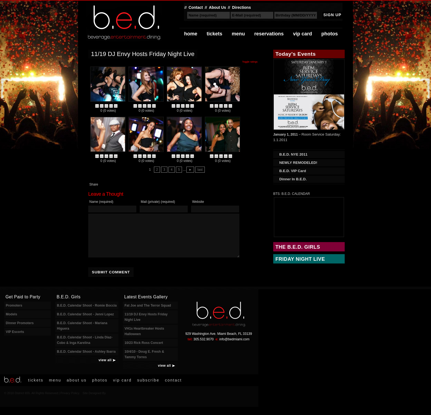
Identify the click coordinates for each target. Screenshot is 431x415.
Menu (238, 34)
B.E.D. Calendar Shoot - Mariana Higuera (82, 334)
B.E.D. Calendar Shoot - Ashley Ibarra (86, 360)
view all (105, 368)
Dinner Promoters (20, 331)
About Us (217, 7)
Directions (241, 7)
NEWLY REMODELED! (298, 163)
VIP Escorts (15, 340)
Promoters (14, 314)
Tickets (214, 34)
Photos (329, 34)
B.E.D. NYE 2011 (293, 154)
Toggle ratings (250, 61)
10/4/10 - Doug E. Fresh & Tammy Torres (144, 362)
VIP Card (302, 34)
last (200, 170)
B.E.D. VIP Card (292, 171)
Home (190, 34)
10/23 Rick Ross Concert (144, 351)
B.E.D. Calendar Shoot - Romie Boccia (87, 314)
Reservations (269, 34)
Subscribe (148, 388)
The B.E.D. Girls (297, 247)
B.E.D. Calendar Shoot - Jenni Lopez (85, 322)
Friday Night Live (300, 259)
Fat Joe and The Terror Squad (148, 314)
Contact (196, 7)
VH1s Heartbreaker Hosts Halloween (144, 339)
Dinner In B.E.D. (293, 179)
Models (11, 322)
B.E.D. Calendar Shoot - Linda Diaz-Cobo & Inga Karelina (84, 348)
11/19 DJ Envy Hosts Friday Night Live (146, 325)
